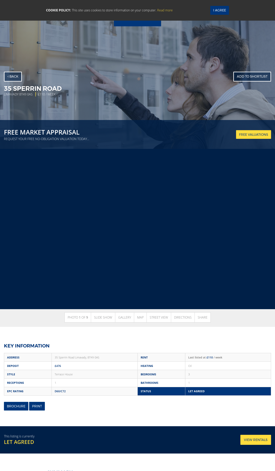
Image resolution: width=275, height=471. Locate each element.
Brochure (16, 406)
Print (37, 406)
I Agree (219, 10)
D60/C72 (60, 391)
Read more (165, 10)
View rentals (256, 440)
